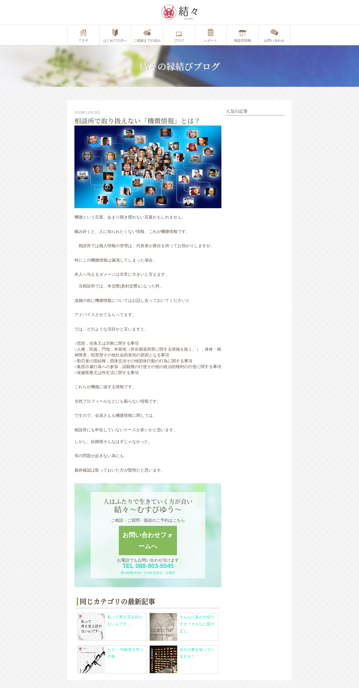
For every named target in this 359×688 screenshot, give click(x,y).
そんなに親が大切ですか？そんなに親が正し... (197, 624)
